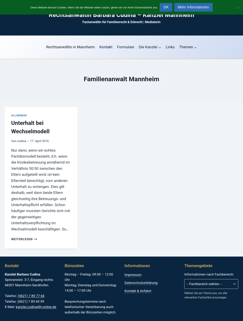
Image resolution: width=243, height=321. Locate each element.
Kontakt (105, 47)
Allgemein (19, 115)
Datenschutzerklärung (141, 283)
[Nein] (238, 7)
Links (170, 47)
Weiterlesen (24, 239)
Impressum (133, 275)
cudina (21, 141)
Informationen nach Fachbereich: (209, 274)
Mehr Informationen (193, 7)
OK (166, 7)
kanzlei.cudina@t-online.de (36, 307)
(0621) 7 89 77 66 (31, 296)
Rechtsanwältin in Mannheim (70, 47)
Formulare (125, 47)
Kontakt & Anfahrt (138, 291)
